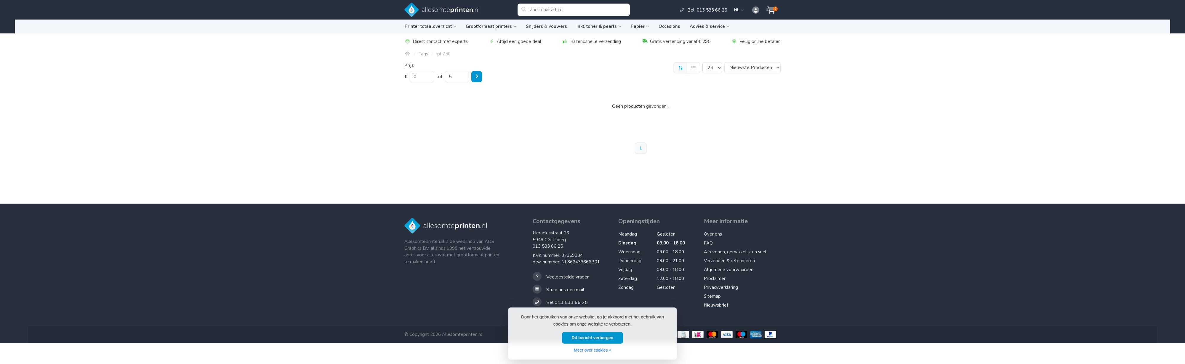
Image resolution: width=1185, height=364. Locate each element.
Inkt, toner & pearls (599, 26)
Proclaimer (715, 278)
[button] (752, 10)
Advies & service (709, 26)
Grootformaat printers (491, 26)
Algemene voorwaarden (728, 270)
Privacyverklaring (721, 287)
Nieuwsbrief (716, 305)
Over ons (713, 234)
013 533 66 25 (548, 246)
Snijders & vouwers (546, 26)
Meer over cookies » (592, 350)
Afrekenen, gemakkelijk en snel (735, 252)
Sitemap (712, 296)
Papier (640, 26)
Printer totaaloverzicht (430, 26)
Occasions (669, 26)
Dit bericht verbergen (593, 337)
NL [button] (739, 10)
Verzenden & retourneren (729, 261)
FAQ (708, 243)
